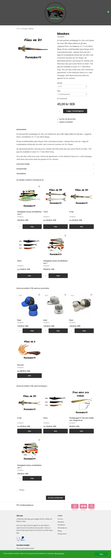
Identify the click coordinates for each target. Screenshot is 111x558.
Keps (19, 320)
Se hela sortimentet (55, 498)
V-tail (71, 212)
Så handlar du (62, 528)
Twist (45, 212)
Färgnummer (62, 534)
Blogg (60, 531)
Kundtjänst (61, 525)
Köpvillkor (61, 522)
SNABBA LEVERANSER (65, 122)
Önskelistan (62, 98)
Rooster (20, 365)
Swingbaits (60, 37)
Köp (32, 227)
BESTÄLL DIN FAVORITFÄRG (66, 119)
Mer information (59, 553)
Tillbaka (20, 490)
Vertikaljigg (24, 28)
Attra (19, 261)
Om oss (60, 519)
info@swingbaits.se (26, 505)
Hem (17, 28)
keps (45, 320)
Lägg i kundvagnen (75, 111)
